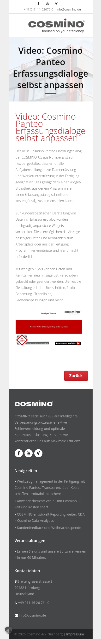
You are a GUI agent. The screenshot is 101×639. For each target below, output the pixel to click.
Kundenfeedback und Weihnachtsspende (49, 527)
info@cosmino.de (69, 9)
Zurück (76, 375)
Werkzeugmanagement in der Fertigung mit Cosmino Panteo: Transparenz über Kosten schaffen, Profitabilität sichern (50, 487)
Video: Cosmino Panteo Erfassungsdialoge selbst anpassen (51, 127)
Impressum (75, 634)
